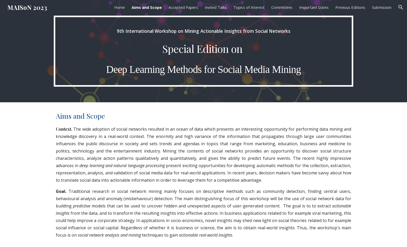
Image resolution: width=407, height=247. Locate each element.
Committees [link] (282, 7)
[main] (203, 51)
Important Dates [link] (314, 7)
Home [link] (119, 7)
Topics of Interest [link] (248, 7)
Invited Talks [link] (216, 7)
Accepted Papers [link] (183, 7)
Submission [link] (381, 7)
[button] (401, 7)
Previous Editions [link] (350, 7)
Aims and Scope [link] (147, 7)
